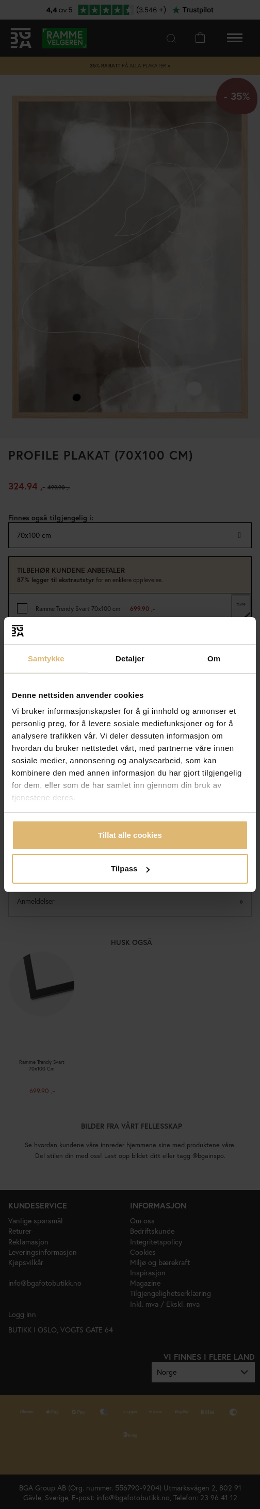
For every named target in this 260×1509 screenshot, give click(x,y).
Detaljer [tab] (130, 658)
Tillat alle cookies (130, 835)
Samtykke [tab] (46, 658)
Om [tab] (213, 658)
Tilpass (130, 868)
